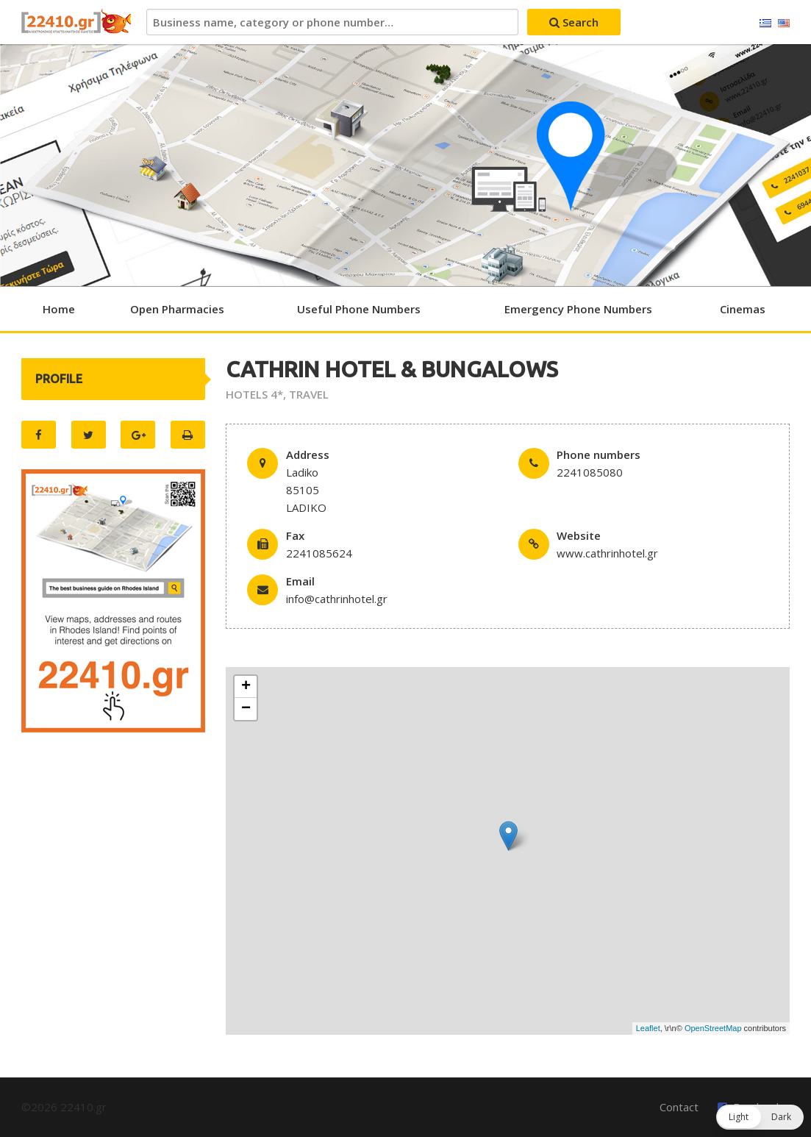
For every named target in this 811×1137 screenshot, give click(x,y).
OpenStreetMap (713, 1028)
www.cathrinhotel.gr (607, 553)
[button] (760, 1117)
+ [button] (246, 687)
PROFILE (58, 378)
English (784, 23)
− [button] (246, 709)
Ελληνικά (765, 23)
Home (59, 309)
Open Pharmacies (177, 309)
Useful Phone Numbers (359, 309)
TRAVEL (309, 394)
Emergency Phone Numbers (578, 309)
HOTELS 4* (254, 394)
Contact (679, 1106)
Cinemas (742, 309)
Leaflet (648, 1028)
